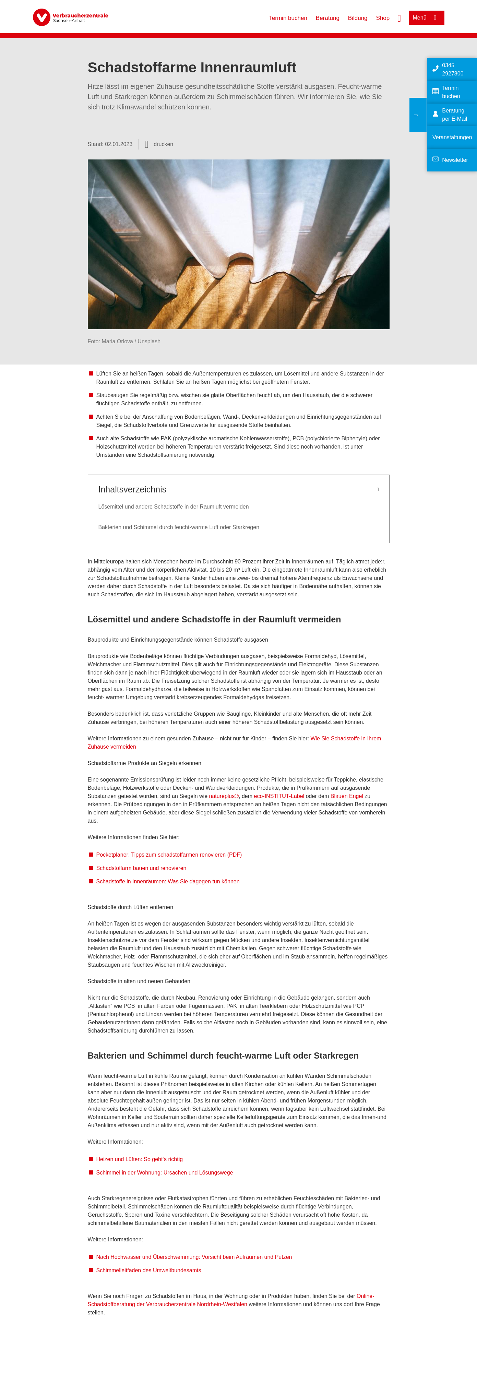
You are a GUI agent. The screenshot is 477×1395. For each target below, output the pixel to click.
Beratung (327, 18)
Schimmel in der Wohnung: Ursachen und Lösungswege (164, 1173)
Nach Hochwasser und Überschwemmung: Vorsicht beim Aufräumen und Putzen (194, 1257)
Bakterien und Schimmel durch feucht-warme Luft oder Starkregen (179, 527)
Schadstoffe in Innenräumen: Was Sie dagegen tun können (168, 881)
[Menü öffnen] (426, 18)
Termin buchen (288, 18)
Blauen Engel (347, 796)
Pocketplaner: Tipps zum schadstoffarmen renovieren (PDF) (169, 855)
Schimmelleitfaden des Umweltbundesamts (149, 1270)
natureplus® (224, 796)
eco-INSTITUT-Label (279, 796)
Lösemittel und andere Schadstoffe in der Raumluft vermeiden (173, 507)
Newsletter (455, 160)
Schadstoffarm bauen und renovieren (141, 868)
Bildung (358, 18)
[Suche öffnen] (399, 17)
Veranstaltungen (452, 137)
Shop (383, 18)
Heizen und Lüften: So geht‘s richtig (139, 1159)
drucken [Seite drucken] (163, 144)
